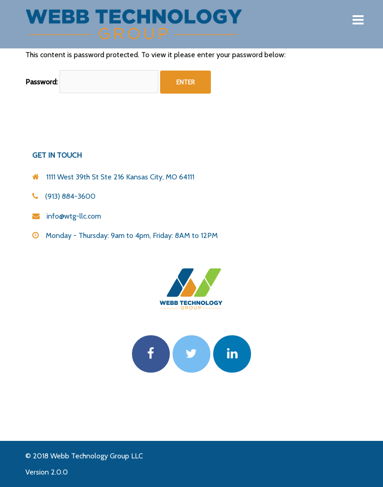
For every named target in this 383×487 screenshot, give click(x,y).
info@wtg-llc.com (74, 216)
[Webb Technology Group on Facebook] (151, 354)
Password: (91, 81)
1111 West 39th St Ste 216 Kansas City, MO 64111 (120, 176)
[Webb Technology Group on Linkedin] (232, 354)
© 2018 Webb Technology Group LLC (84, 455)
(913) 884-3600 (70, 196)
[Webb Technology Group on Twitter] (191, 354)
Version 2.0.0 (46, 472)
